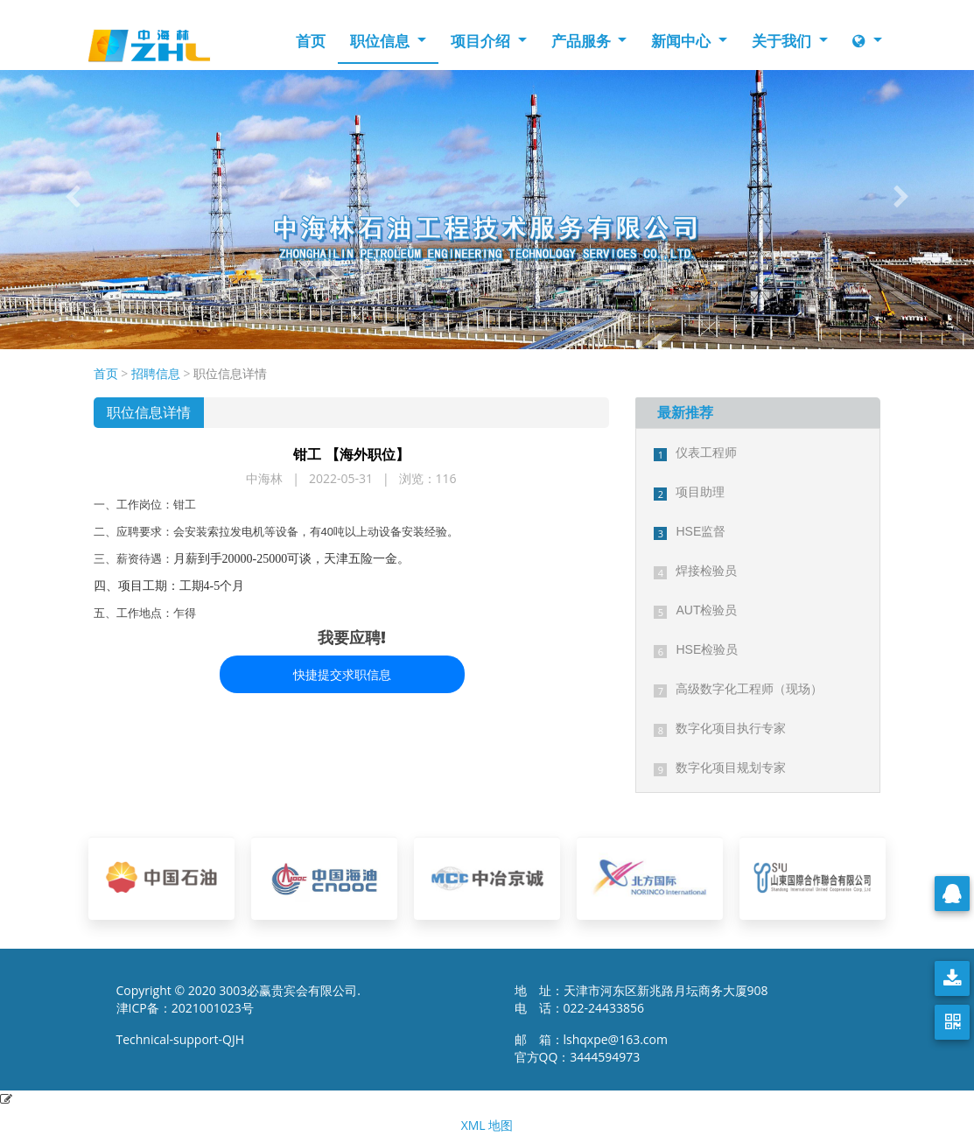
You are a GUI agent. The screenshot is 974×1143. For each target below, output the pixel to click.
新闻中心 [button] (682, 41)
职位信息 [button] (381, 41)
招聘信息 (155, 373)
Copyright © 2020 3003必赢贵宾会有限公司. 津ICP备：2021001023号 (238, 999)
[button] (73, 197)
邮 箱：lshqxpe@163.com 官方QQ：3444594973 (596, 1048)
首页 (311, 41)
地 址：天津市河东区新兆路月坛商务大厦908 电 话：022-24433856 (641, 999)
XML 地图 (487, 1125)
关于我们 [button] (783, 41)
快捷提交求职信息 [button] (342, 674)
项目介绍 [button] (482, 41)
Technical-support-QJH (185, 1039)
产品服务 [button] (582, 41)
